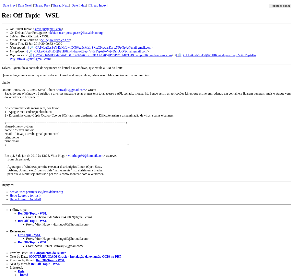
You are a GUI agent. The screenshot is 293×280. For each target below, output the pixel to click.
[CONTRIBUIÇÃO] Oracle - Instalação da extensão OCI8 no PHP (75, 256)
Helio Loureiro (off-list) (25, 199)
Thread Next (60, 5)
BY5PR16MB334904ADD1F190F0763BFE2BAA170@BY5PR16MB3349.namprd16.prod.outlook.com (103, 55)
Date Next (24, 5)
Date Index (79, 5)
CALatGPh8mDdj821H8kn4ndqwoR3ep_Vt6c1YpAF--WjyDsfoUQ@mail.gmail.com (90, 51)
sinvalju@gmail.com (48, 29)
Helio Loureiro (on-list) (25, 195)
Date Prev (9, 5)
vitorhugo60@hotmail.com (85, 155)
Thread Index (97, 5)
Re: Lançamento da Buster (47, 253)
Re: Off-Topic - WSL (32, 213)
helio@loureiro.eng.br (55, 40)
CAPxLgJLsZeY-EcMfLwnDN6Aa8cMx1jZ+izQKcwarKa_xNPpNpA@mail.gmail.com (93, 47)
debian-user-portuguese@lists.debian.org (76, 32)
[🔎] (31, 47)
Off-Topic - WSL (29, 235)
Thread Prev (42, 5)
